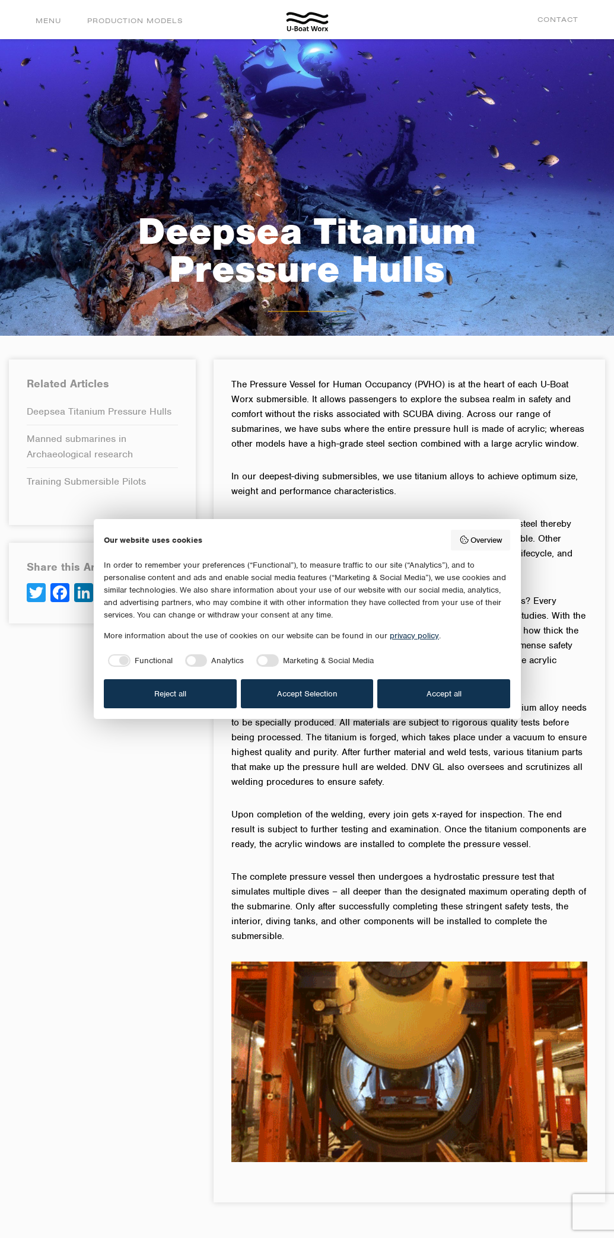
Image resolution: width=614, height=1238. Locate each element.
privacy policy (414, 636)
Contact (557, 19)
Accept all (444, 694)
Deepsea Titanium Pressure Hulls (99, 411)
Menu (48, 20)
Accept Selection (307, 694)
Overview (480, 539)
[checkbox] (138, 660)
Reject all (170, 694)
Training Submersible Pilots (86, 481)
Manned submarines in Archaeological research (80, 446)
